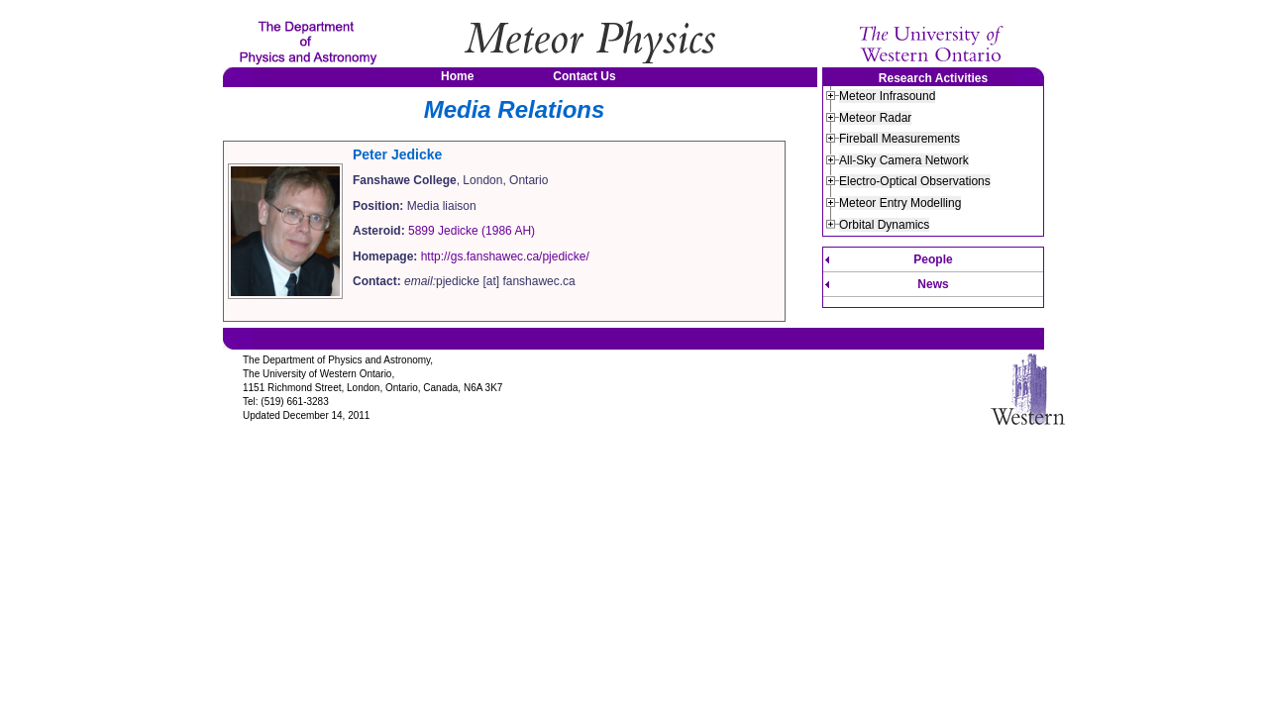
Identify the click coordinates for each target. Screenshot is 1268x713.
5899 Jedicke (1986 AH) (471, 231)
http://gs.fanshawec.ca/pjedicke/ (505, 256)
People (932, 259)
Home (457, 76)
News (932, 284)
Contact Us (584, 76)
